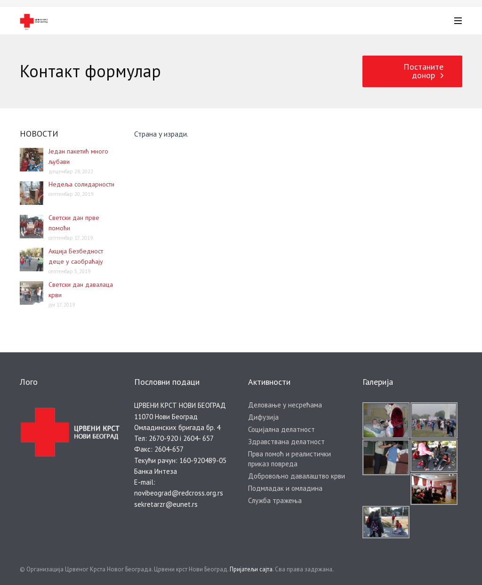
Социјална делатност (281, 429)
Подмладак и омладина (285, 488)
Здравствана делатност (286, 441)
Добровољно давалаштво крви (296, 475)
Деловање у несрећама (285, 404)
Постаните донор (423, 71)
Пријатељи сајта (251, 569)
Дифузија (263, 417)
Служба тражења (275, 500)
